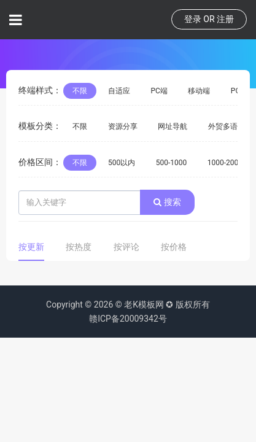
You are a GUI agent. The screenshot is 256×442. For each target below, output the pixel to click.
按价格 (174, 247)
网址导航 (172, 126)
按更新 (31, 247)
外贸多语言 (226, 126)
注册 (225, 19)
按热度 (78, 247)
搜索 (166, 202)
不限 (79, 91)
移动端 (199, 91)
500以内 (121, 162)
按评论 (126, 247)
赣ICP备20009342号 (128, 319)
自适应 (119, 91)
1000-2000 (225, 162)
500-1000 (171, 162)
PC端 (158, 91)
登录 (192, 19)
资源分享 (123, 126)
